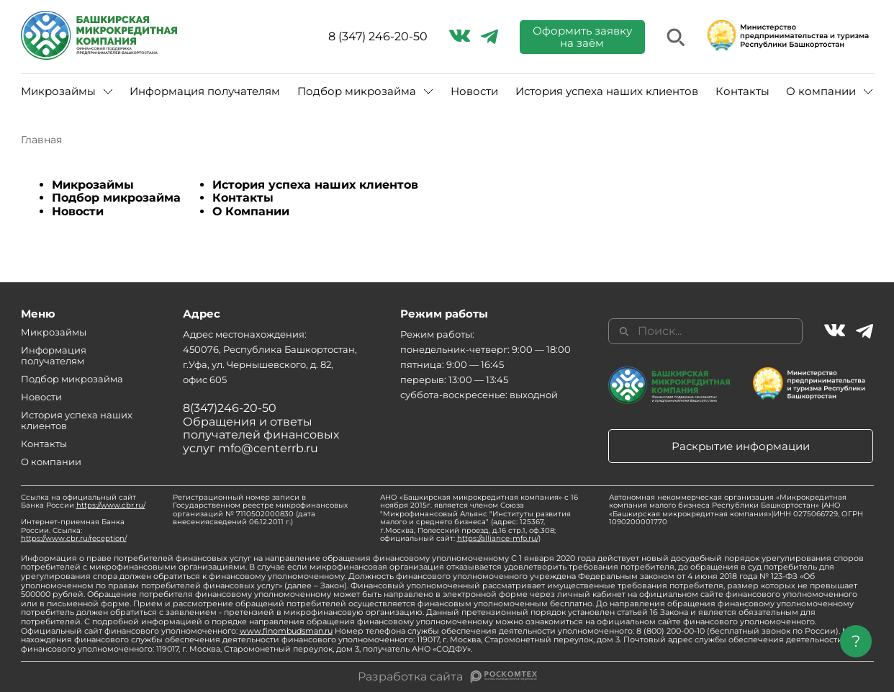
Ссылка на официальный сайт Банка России (83, 502)
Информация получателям (205, 91)
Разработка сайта (410, 676)
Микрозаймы (58, 91)
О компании (821, 91)
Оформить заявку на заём (582, 37)
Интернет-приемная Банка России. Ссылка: (74, 530)
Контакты (742, 91)
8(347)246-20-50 (229, 408)
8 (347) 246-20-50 (378, 36)
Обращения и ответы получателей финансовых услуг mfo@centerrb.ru (261, 435)
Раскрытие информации (741, 446)
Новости (474, 91)
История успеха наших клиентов (606, 91)
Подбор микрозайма (356, 91)
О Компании (250, 211)
